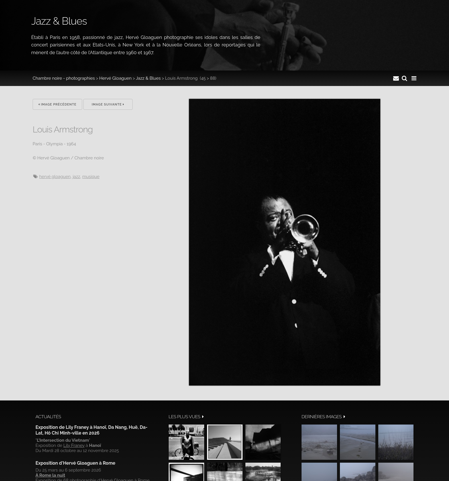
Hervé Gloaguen (115, 78)
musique (90, 176)
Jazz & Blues (148, 78)
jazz (76, 176)
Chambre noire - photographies (64, 78)
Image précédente (57, 104)
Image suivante (108, 104)
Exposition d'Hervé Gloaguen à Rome (75, 463)
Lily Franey (73, 445)
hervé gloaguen (54, 176)
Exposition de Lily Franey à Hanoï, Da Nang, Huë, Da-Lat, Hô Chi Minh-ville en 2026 (91, 430)
